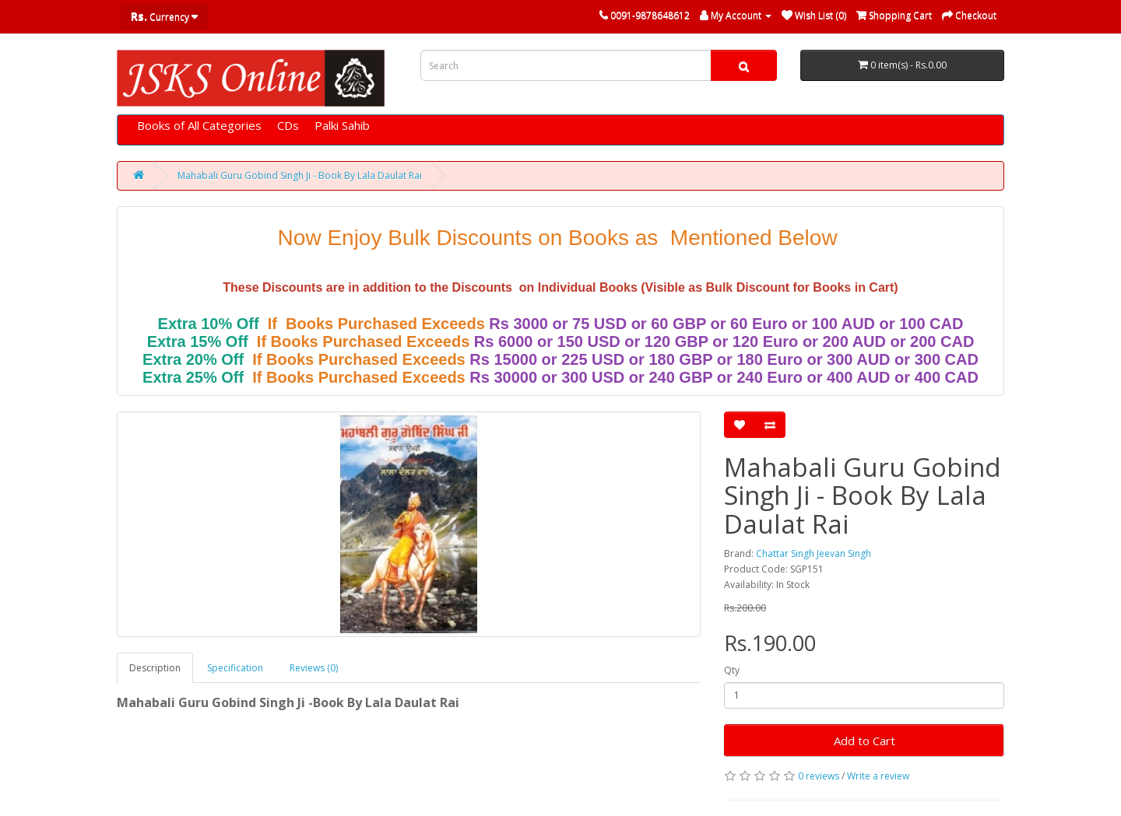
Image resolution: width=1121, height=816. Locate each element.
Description (155, 667)
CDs (288, 125)
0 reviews (818, 776)
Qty (732, 670)
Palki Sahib (342, 125)
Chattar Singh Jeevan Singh (813, 553)
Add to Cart (864, 740)
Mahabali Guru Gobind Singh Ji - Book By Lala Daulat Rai (299, 175)
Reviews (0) (314, 667)
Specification (235, 667)
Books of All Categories (199, 125)
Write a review (878, 776)
